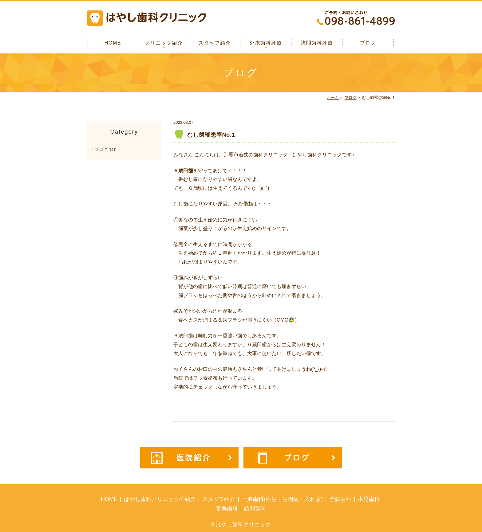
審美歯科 (227, 509)
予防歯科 (340, 499)
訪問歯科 (255, 509)
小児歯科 (369, 499)
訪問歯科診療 (317, 42)
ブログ (368, 42)
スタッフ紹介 (215, 42)
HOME (113, 42)
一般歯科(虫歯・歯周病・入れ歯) (282, 499)
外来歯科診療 (266, 42)
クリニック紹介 (164, 42)
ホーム (333, 97)
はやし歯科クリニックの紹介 (160, 499)
